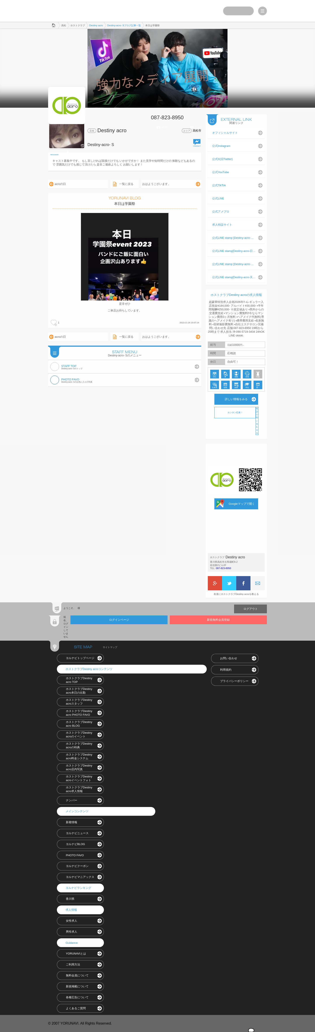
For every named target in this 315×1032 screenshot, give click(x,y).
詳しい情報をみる (236, 399)
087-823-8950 (223, 568)
